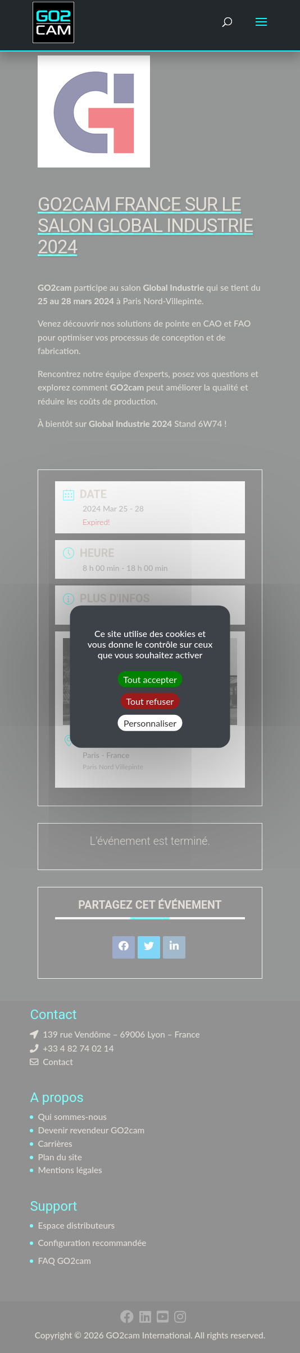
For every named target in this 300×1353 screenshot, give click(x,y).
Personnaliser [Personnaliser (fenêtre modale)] (150, 723)
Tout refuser (150, 700)
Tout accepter (150, 678)
